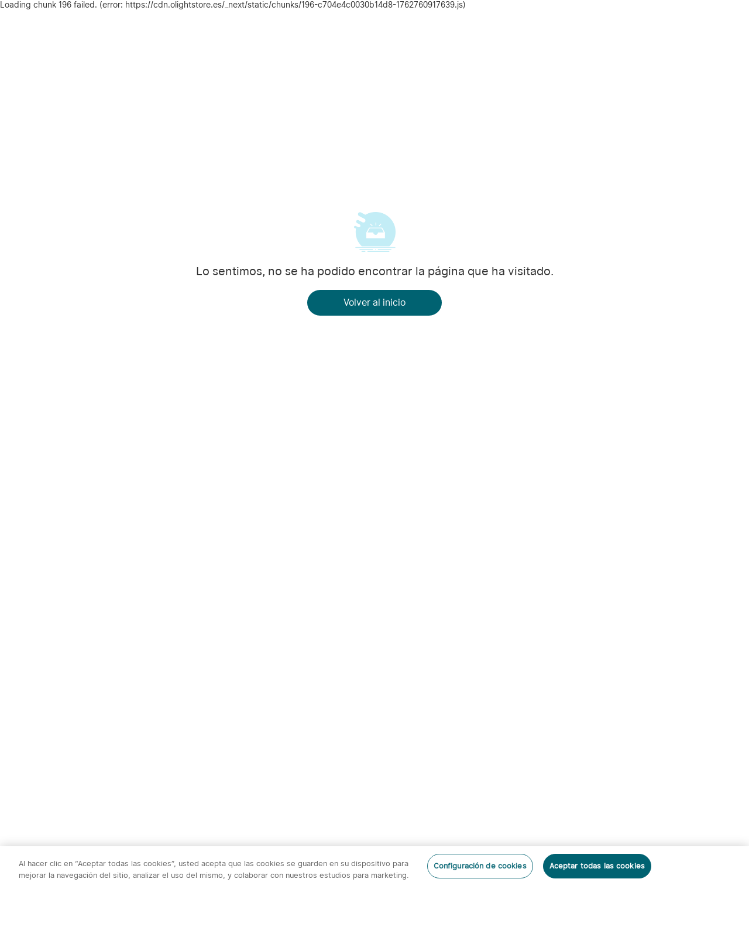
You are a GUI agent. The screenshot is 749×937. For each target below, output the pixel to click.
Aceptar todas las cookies (597, 865)
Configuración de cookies (480, 865)
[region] (374, 891)
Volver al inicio (374, 303)
